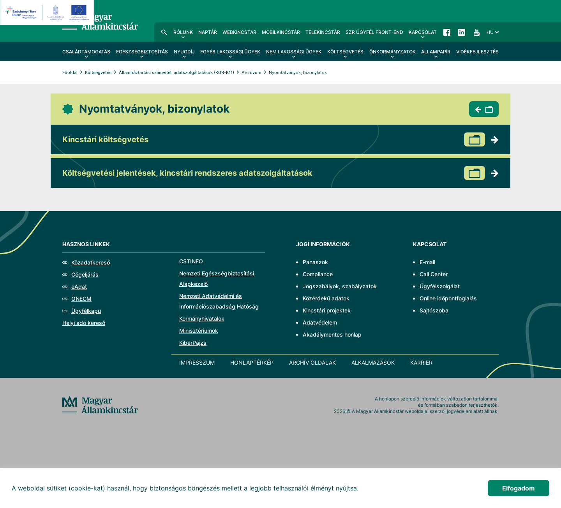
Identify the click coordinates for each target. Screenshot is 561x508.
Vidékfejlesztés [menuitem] (477, 52)
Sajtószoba (434, 310)
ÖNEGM (81, 298)
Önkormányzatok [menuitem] (392, 52)
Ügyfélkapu (86, 310)
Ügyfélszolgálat (440, 286)
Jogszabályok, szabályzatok (340, 286)
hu (490, 32)
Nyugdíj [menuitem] (184, 52)
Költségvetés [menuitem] (345, 52)
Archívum (251, 72)
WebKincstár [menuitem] (239, 32)
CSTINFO (191, 261)
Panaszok (315, 262)
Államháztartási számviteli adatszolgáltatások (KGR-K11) (176, 72)
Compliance (318, 274)
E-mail (427, 262)
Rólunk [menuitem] (183, 32)
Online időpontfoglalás (448, 298)
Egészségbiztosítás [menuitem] (142, 52)
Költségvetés (98, 72)
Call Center (434, 274)
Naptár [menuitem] (207, 32)
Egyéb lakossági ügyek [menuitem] (230, 52)
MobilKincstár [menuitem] (281, 32)
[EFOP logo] (48, 12)
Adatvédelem (320, 322)
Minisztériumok (198, 330)
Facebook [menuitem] (446, 32)
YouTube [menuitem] (476, 32)
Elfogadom (518, 488)
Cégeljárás (85, 274)
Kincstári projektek (327, 310)
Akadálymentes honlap (332, 334)
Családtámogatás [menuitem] (86, 52)
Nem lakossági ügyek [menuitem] (293, 52)
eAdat (79, 286)
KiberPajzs (192, 342)
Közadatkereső (90, 262)
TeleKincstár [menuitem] (322, 32)
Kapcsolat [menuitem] (423, 32)
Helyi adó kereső (83, 322)
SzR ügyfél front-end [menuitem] (374, 32)
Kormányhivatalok (201, 318)
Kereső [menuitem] (164, 32)
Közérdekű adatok (326, 298)
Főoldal (70, 72)
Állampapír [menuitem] (435, 52)
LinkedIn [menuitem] (461, 32)
